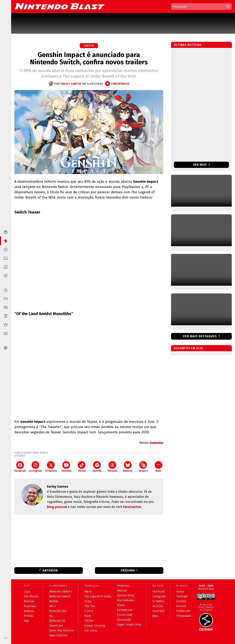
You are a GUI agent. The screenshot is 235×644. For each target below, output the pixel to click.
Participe (182, 596)
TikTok (82, 466)
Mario (87, 591)
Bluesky (127, 466)
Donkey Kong (125, 595)
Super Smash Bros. (129, 624)
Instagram (35, 466)
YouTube (66, 466)
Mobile (53, 601)
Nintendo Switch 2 (60, 591)
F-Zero (88, 611)
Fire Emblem (125, 600)
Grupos (143, 466)
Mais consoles (58, 635)
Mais (158, 466)
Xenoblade (124, 619)
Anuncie (181, 606)
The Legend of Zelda (97, 596)
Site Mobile (31, 596)
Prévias (28, 616)
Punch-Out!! (124, 615)
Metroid (122, 590)
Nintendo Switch (59, 596)
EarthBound (124, 610)
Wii (51, 616)
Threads (112, 466)
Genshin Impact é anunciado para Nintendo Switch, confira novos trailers (89, 58)
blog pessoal (57, 507)
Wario (120, 605)
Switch (89, 45)
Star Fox (89, 606)
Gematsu (156, 443)
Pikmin (88, 621)
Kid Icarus (90, 630)
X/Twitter (51, 466)
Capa (27, 591)
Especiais (30, 606)
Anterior (50, 570)
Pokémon (123, 585)
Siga (26, 621)
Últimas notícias (187, 45)
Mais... (156, 616)
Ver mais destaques (200, 336)
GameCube (56, 625)
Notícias (29, 601)
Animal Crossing (94, 625)
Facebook (20, 466)
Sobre (180, 591)
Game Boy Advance (61, 630)
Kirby (87, 601)
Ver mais (201, 164)
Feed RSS (158, 611)
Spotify (97, 466)
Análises (29, 611)
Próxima (128, 570)
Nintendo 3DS (58, 611)
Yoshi (87, 616)
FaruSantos (132, 507)
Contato (181, 601)
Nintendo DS (57, 621)
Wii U (52, 606)
